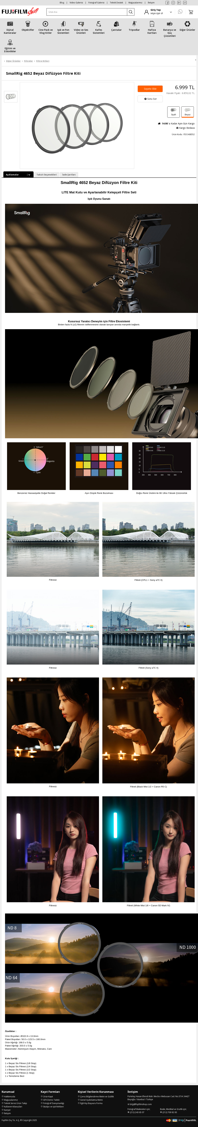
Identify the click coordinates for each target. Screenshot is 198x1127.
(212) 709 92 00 (169, 1112)
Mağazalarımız (135, 2)
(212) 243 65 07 (137, 1112)
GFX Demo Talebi (51, 1099)
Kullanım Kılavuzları (13, 1106)
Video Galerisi (76, 2)
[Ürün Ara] (87, 12)
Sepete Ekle (150, 88)
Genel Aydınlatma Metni (91, 1099)
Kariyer (7, 1109)
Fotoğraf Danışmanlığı (53, 1103)
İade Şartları (69, 174)
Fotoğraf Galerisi (96, 2)
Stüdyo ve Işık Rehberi (53, 1106)
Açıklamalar (18, 174)
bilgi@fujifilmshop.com (141, 1104)
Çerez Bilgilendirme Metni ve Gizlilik (97, 1096)
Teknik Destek (116, 2)
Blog (62, 2)
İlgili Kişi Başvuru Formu (91, 1103)
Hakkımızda (9, 1096)
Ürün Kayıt (48, 1096)
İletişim (151, 2)
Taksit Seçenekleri (47, 174)
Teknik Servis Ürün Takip (15, 1103)
